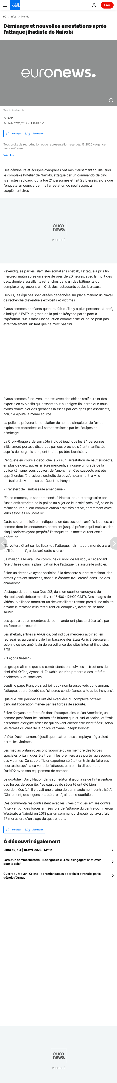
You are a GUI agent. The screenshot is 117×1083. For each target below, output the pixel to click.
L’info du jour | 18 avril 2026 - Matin (27, 850)
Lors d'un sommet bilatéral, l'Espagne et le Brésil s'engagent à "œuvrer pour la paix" (52, 861)
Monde (25, 16)
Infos (13, 16)
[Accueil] (4, 16)
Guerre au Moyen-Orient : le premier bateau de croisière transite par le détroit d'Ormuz (52, 875)
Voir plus (8, 155)
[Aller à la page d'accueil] (15, 5)
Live (107, 5)
